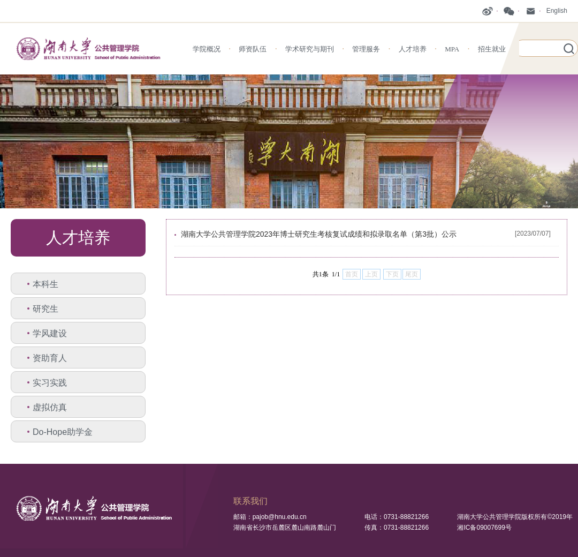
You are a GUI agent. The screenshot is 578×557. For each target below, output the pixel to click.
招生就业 (492, 49)
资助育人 (50, 358)
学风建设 (50, 333)
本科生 (45, 284)
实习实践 (50, 382)
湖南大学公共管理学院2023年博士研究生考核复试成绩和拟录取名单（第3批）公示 (319, 234)
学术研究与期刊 (309, 49)
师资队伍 (253, 49)
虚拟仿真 (50, 407)
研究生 (45, 308)
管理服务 (366, 49)
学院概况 (206, 49)
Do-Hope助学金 (63, 431)
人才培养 (413, 49)
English (556, 10)
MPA (452, 49)
